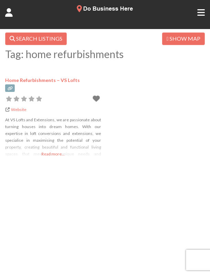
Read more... (53, 153)
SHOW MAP (183, 38)
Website (18, 109)
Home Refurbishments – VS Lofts (42, 80)
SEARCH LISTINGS (36, 38)
